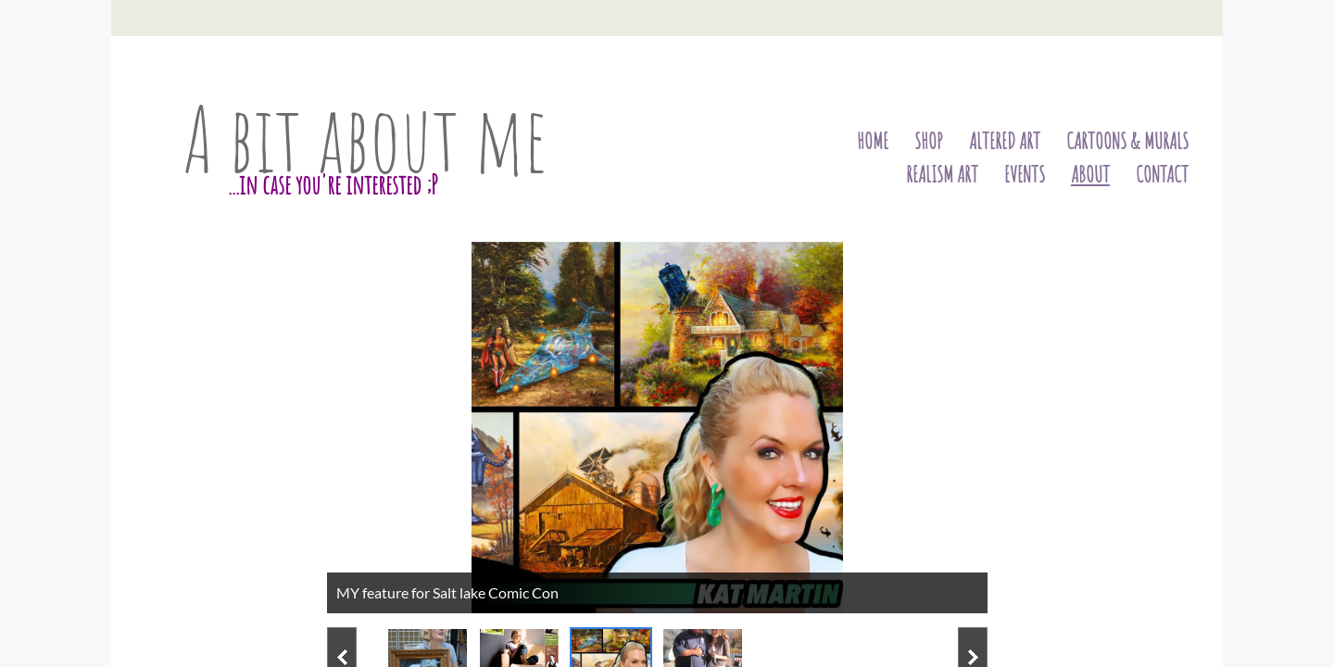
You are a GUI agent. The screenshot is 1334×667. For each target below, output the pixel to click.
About (1090, 174)
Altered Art (1004, 141)
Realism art (942, 174)
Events (1024, 174)
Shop (928, 141)
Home (872, 141)
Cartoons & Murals (1127, 141)
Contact (1162, 174)
